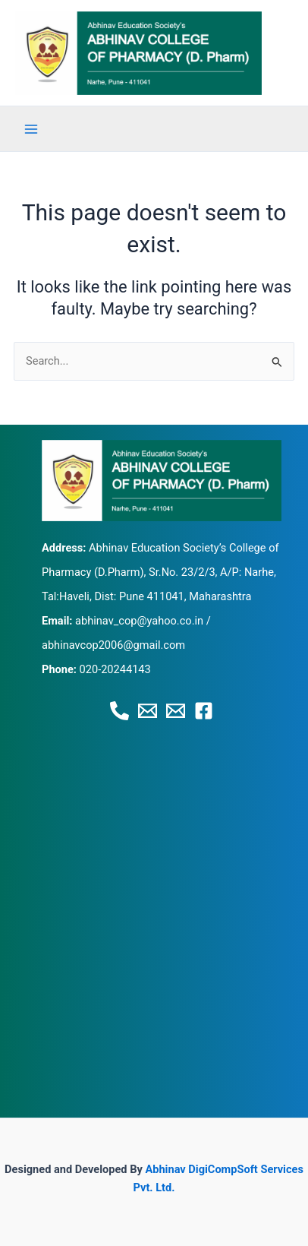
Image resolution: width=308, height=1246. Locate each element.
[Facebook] (203, 710)
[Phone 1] (119, 710)
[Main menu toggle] (31, 129)
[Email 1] (147, 710)
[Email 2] (175, 710)
